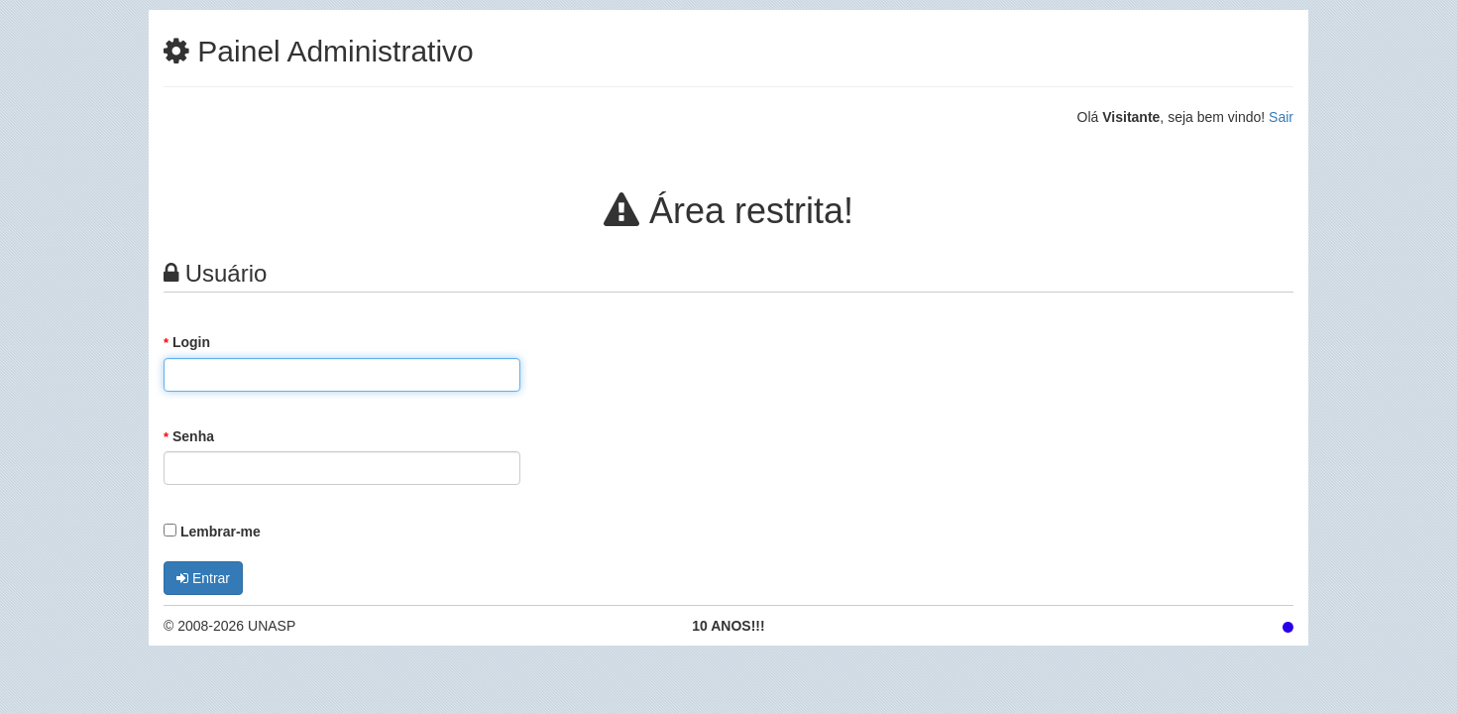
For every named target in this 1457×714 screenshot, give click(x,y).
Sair (1281, 117)
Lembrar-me (212, 531)
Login (187, 342)
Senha (189, 436)
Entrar (203, 578)
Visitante (1131, 117)
